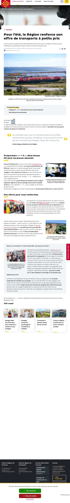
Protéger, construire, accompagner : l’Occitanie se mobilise (26, 324)
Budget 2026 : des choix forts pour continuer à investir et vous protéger (10, 324)
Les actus (50, 7)
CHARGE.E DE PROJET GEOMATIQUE (40, 470)
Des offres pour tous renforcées (18, 112)
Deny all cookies (30, 496)
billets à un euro (44, 202)
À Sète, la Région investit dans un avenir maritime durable (58, 323)
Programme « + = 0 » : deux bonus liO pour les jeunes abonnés (26, 109)
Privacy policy (64, 495)
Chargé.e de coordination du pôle (41, 480)
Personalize (30, 499)
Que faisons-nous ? (24, 7)
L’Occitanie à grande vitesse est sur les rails (42, 322)
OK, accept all (30, 491)
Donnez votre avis (68, 252)
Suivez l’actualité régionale (39, 7)
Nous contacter (58, 478)
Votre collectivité (12, 7)
